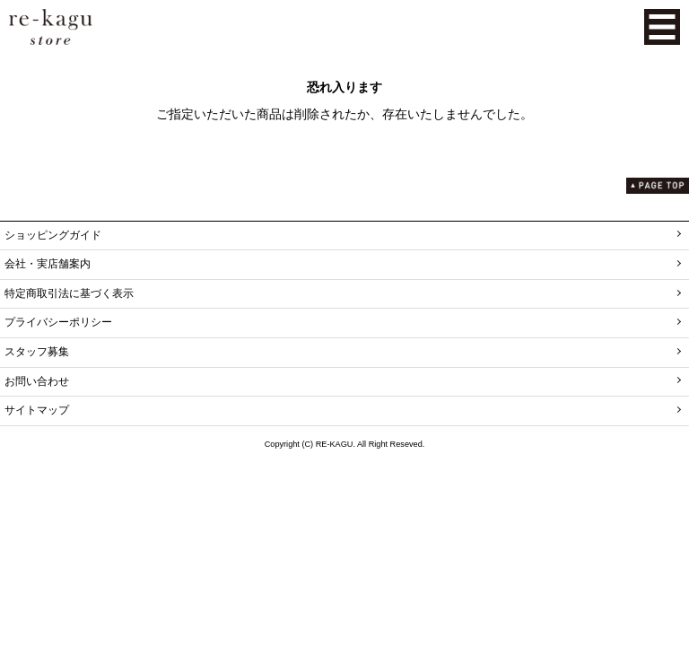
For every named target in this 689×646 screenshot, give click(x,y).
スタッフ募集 (36, 351)
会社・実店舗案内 (47, 264)
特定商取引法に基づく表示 (69, 293)
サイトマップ (36, 410)
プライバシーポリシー (58, 322)
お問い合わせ (36, 381)
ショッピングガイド (52, 235)
